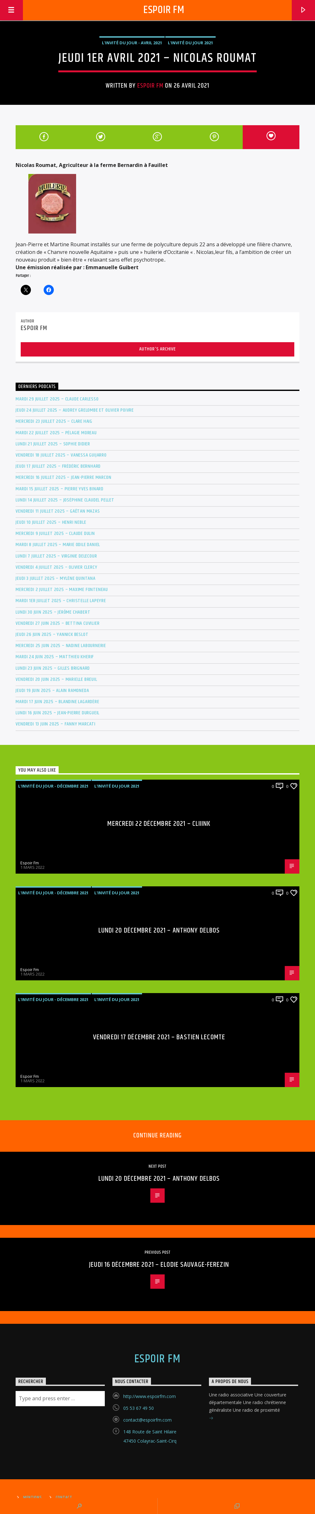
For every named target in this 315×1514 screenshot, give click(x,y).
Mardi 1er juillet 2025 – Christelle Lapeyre (61, 601)
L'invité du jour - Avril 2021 (132, 43)
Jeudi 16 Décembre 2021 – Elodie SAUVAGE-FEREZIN (159, 1264)
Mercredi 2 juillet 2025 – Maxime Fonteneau (62, 590)
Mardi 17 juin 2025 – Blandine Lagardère (57, 702)
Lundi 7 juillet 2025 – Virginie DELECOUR (56, 556)
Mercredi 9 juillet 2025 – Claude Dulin (55, 533)
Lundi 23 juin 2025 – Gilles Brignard (53, 668)
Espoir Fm (163, 10)
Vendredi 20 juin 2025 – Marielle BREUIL (56, 679)
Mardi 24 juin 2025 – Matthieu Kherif (55, 657)
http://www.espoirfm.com (149, 1396)
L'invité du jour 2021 (190, 43)
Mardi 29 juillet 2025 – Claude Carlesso (57, 399)
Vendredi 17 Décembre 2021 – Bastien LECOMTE (159, 1037)
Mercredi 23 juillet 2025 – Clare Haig (54, 421)
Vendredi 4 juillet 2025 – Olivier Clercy (56, 567)
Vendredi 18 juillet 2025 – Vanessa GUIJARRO (61, 455)
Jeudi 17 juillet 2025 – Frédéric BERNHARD (58, 466)
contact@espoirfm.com (147, 1420)
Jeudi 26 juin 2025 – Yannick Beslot (52, 634)
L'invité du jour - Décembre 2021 (53, 786)
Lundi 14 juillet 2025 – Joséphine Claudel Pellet (65, 500)
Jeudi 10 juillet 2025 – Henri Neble (51, 522)
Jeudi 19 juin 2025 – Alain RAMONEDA (52, 691)
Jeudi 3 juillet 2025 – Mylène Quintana (55, 578)
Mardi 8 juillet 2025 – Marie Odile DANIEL (58, 545)
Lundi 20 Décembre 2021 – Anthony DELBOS (159, 930)
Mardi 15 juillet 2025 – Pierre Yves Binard (60, 489)
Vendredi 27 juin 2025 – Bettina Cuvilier (57, 623)
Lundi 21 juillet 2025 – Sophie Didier (53, 444)
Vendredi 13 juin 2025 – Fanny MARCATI (56, 724)
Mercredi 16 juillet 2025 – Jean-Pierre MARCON (63, 477)
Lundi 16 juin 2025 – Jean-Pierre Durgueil (57, 713)
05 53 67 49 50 (138, 1408)
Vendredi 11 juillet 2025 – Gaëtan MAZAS (58, 511)
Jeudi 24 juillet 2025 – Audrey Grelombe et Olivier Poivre (75, 410)
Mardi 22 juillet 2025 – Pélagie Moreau (56, 433)
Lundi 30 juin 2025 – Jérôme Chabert (53, 612)
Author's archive (157, 349)
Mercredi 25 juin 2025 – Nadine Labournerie (61, 646)
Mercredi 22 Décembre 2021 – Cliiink (159, 823)
